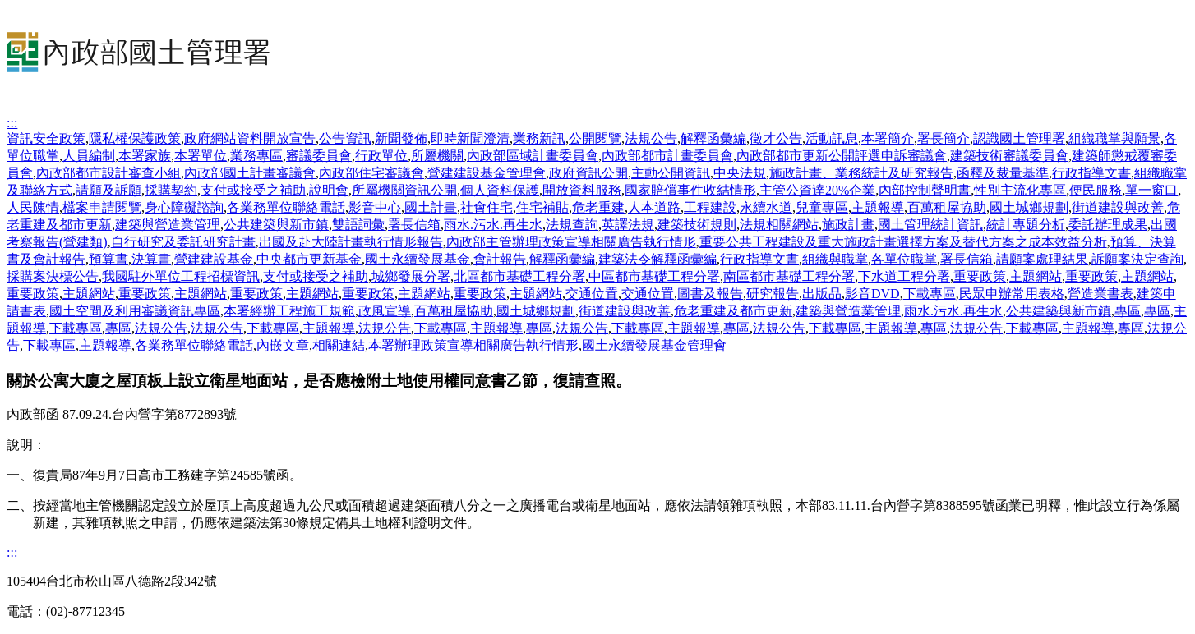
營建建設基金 (213, 259)
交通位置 (591, 294)
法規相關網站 (779, 225)
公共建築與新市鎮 (276, 225)
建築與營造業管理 (167, 225)
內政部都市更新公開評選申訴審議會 (841, 156)
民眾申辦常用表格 (1011, 294)
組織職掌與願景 (1114, 138)
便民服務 (1095, 190)
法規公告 (651, 138)
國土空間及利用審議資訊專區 (134, 311)
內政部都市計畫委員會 (667, 156)
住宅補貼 (542, 207)
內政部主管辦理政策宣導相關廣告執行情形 (571, 242)
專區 (1127, 311)
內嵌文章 (282, 345)
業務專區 (256, 156)
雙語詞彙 (358, 225)
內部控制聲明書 (925, 190)
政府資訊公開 (588, 173)
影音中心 (374, 207)
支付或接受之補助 (253, 190)
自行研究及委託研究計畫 (183, 242)
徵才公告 (776, 138)
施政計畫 (848, 225)
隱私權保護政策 (135, 138)
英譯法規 (628, 225)
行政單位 (381, 156)
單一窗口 (1151, 190)
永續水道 (766, 207)
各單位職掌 (904, 259)
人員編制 (88, 156)
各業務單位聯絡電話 (286, 207)
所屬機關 (437, 156)
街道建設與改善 (1118, 207)
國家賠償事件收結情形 (690, 190)
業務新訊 (539, 138)
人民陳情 (33, 207)
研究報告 (772, 294)
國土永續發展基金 (417, 259)
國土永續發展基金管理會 (654, 345)
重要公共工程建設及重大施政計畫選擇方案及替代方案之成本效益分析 (903, 242)
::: (12, 123)
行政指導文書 (1091, 173)
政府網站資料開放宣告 (250, 138)
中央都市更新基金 (309, 259)
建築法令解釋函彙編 (657, 259)
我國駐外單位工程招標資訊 (181, 276)
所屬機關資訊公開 (404, 190)
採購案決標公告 (53, 276)
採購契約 (171, 190)
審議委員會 (319, 156)
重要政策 (979, 276)
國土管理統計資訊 (930, 225)
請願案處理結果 (1042, 259)
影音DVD (872, 294)
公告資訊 (345, 138)
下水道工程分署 (904, 276)
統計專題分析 (1025, 225)
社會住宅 (486, 207)
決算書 (151, 259)
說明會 (328, 190)
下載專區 (929, 294)
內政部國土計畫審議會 (250, 173)
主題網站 (1035, 276)
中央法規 (739, 173)
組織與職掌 (835, 259)
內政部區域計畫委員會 (532, 156)
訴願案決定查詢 (1137, 259)
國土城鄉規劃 (1029, 207)
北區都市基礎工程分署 (519, 276)
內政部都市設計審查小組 (108, 173)
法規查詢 (572, 225)
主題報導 (877, 207)
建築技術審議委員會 (1009, 156)
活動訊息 (831, 138)
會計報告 (499, 259)
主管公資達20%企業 (817, 190)
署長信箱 (414, 225)
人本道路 (654, 207)
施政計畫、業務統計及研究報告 (861, 173)
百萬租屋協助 (946, 207)
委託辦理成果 (1107, 225)
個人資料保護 (499, 190)
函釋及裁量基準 (1003, 173)
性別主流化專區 (1020, 190)
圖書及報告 (710, 294)
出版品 (822, 294)
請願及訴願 (108, 190)
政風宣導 (384, 311)
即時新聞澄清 (470, 138)
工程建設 (710, 207)
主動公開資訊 (670, 173)
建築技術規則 (696, 225)
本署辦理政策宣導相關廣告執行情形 (473, 345)
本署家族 (144, 156)
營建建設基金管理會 (486, 173)
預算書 (108, 259)
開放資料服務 (581, 190)
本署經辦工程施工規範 (289, 311)
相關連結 (338, 345)
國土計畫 (430, 207)
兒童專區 (822, 207)
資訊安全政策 (46, 138)
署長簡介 (943, 138)
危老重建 (598, 207)
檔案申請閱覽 (101, 207)
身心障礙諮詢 (184, 207)
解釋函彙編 (713, 138)
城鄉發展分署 (410, 276)
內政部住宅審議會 (371, 173)
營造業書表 (1100, 294)
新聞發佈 (401, 138)
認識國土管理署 (1019, 138)
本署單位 (200, 156)
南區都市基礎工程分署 (789, 276)
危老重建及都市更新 (733, 311)
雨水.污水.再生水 (493, 225)
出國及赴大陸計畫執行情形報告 (351, 242)
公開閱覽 (595, 138)
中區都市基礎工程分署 (654, 276)
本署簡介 (887, 138)
